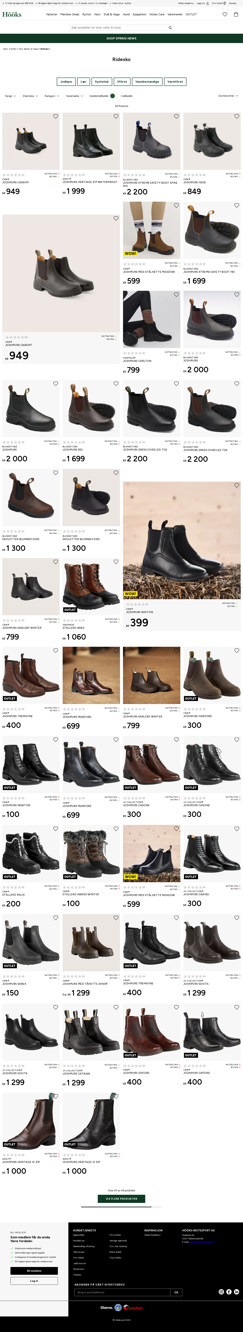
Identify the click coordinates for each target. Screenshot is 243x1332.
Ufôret (122, 81)
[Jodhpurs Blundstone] (212, 333)
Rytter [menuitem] (86, 14)
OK (176, 1292)
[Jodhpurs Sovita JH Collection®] (212, 957)
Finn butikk (219, 3)
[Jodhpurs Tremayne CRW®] (31, 689)
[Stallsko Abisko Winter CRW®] (91, 867)
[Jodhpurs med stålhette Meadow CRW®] (151, 245)
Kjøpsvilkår (78, 1235)
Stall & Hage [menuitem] (112, 14)
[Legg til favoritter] (55, 116)
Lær (84, 81)
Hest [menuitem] (97, 14)
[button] (10, 96)
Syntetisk (102, 81)
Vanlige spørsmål (118, 1240)
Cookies (77, 1274)
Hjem (5, 49)
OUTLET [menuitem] (191, 14)
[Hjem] (23, 14)
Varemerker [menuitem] (175, 14)
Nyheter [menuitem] (51, 14)
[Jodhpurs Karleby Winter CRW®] (31, 601)
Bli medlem (34, 1270)
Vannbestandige (147, 81)
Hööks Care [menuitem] (157, 14)
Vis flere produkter (121, 1198)
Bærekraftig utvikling (83, 1246)
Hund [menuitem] (126, 14)
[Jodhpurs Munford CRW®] (91, 690)
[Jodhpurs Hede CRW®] (212, 155)
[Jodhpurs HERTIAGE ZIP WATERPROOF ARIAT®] (91, 155)
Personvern (78, 1269)
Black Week (115, 1252)
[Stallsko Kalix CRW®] (31, 868)
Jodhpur (66, 81)
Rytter (14, 49)
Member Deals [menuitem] (69, 14)
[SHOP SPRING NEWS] (121, 38)
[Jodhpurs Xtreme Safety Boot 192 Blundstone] (212, 245)
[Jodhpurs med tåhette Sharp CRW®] (91, 957)
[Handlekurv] (236, 14)
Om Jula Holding (118, 1246)
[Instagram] (221, 1291)
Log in (34, 1281)
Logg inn (203, 3)
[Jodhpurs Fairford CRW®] (212, 689)
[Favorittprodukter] (225, 14)
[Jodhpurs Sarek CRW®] (31, 957)
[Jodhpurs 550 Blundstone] (91, 423)
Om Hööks (78, 1257)
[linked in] (236, 1291)
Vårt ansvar (78, 1252)
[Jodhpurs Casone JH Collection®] (151, 778)
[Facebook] (229, 1291)
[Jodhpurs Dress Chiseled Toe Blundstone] (151, 423)
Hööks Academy (152, 1235)
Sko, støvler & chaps (28, 49)
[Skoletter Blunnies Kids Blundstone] (31, 512)
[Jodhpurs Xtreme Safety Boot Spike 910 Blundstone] (151, 156)
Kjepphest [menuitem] (139, 14)
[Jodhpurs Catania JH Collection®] (91, 1047)
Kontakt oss (78, 1240)
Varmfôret (175, 81)
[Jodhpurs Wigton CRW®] (182, 556)
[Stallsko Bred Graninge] (91, 601)
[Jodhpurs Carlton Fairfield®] (151, 334)
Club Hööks (115, 1257)
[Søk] (121, 28)
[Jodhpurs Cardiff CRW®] (31, 155)
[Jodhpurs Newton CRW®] (31, 778)
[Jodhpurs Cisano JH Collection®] (212, 867)
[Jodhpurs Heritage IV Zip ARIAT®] (31, 1135)
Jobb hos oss (79, 1263)
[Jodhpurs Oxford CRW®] (151, 1046)
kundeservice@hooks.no (202, 1242)
